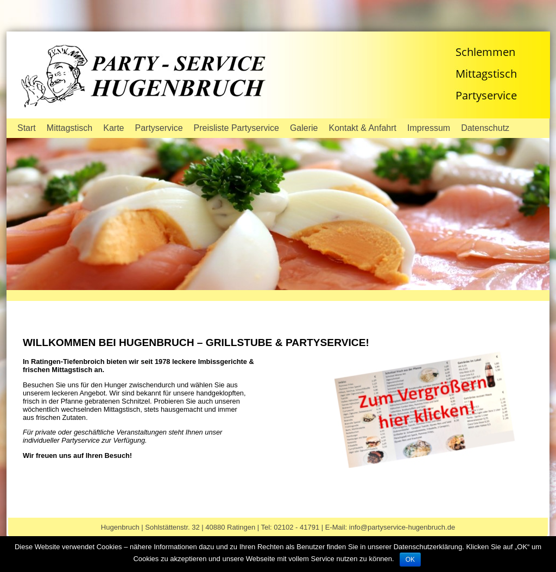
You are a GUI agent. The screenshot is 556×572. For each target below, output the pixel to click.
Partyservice (159, 128)
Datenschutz (485, 128)
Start (26, 128)
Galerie (304, 128)
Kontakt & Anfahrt (363, 128)
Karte (113, 128)
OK (410, 559)
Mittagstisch (69, 128)
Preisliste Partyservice (236, 128)
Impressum (428, 128)
